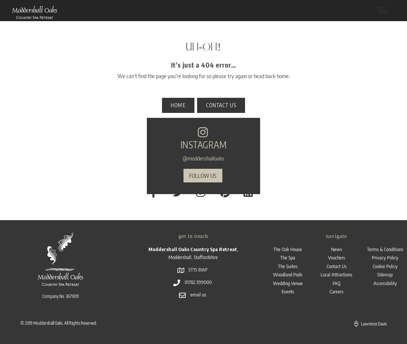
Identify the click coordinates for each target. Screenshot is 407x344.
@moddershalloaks (203, 158)
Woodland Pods (287, 274)
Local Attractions (336, 274)
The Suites (288, 266)
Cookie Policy (385, 266)
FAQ (337, 283)
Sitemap (385, 274)
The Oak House (287, 249)
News (336, 249)
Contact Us (337, 266)
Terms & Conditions (385, 249)
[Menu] (383, 10)
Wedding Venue (288, 283)
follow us (202, 175)
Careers (337, 291)
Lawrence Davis (374, 324)
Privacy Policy (385, 258)
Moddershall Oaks (48, 323)
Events (288, 291)
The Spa (287, 258)
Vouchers (336, 258)
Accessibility (385, 283)
